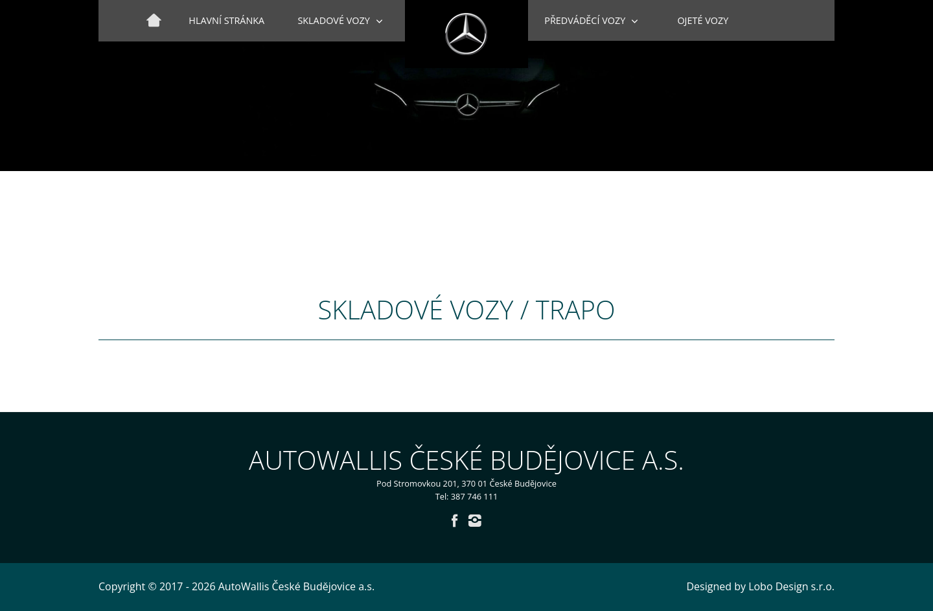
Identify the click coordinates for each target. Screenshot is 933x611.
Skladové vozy (333, 20)
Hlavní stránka (226, 20)
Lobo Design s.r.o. (791, 586)
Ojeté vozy (702, 20)
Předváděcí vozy (584, 20)
